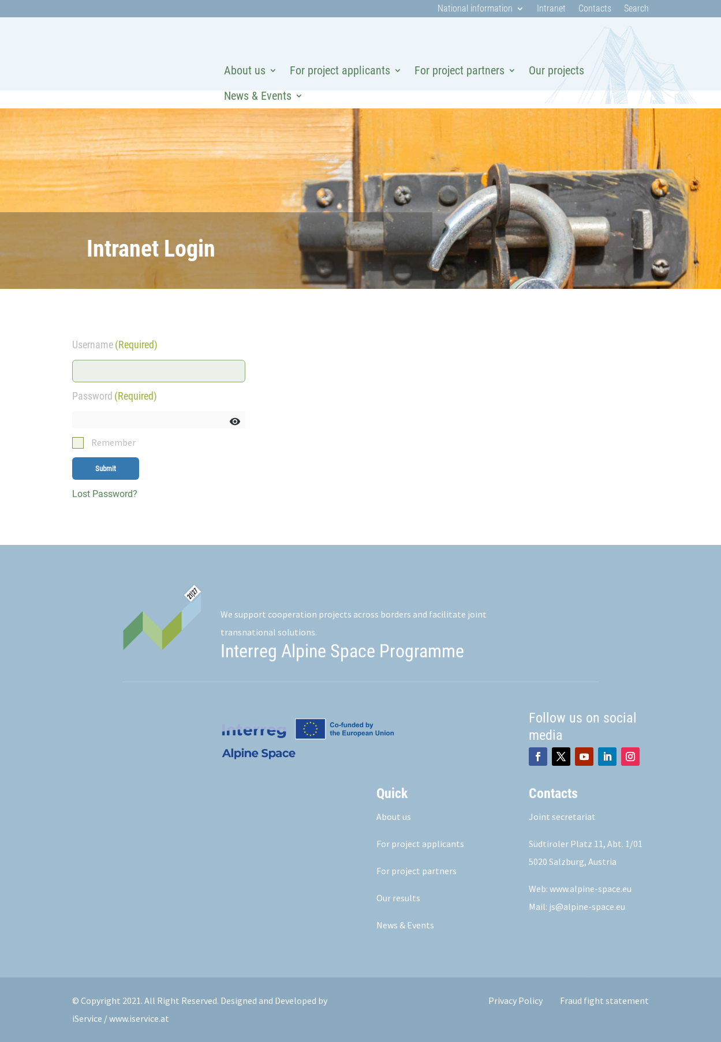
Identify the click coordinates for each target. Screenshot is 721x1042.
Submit (105, 468)
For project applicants (340, 70)
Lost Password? (104, 493)
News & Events (258, 96)
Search (636, 9)
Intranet (551, 9)
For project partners (459, 70)
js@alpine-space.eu (587, 906)
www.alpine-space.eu (591, 888)
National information (475, 9)
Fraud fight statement (604, 1000)
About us (245, 70)
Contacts (594, 9)
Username (115, 344)
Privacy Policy (515, 1000)
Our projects (556, 70)
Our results (398, 898)
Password (114, 396)
